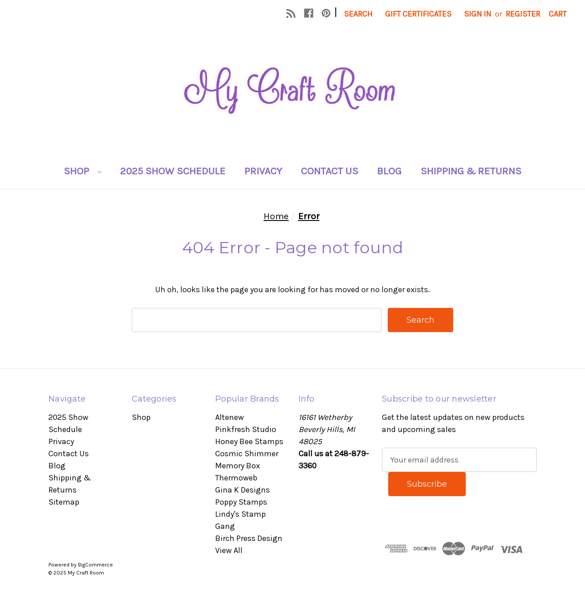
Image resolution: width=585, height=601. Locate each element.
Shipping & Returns (470, 171)
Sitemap (63, 502)
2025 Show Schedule (172, 171)
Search (358, 14)
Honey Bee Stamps (249, 441)
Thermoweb (236, 478)
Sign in (477, 14)
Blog (389, 171)
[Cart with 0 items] (557, 14)
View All (229, 550)
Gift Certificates (418, 14)
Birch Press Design (248, 538)
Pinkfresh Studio (245, 429)
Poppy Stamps (241, 502)
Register (523, 14)
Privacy (263, 171)
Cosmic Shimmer (246, 453)
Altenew (229, 417)
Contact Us (329, 171)
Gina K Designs (242, 490)
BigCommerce (95, 565)
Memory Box (237, 466)
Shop (82, 171)
